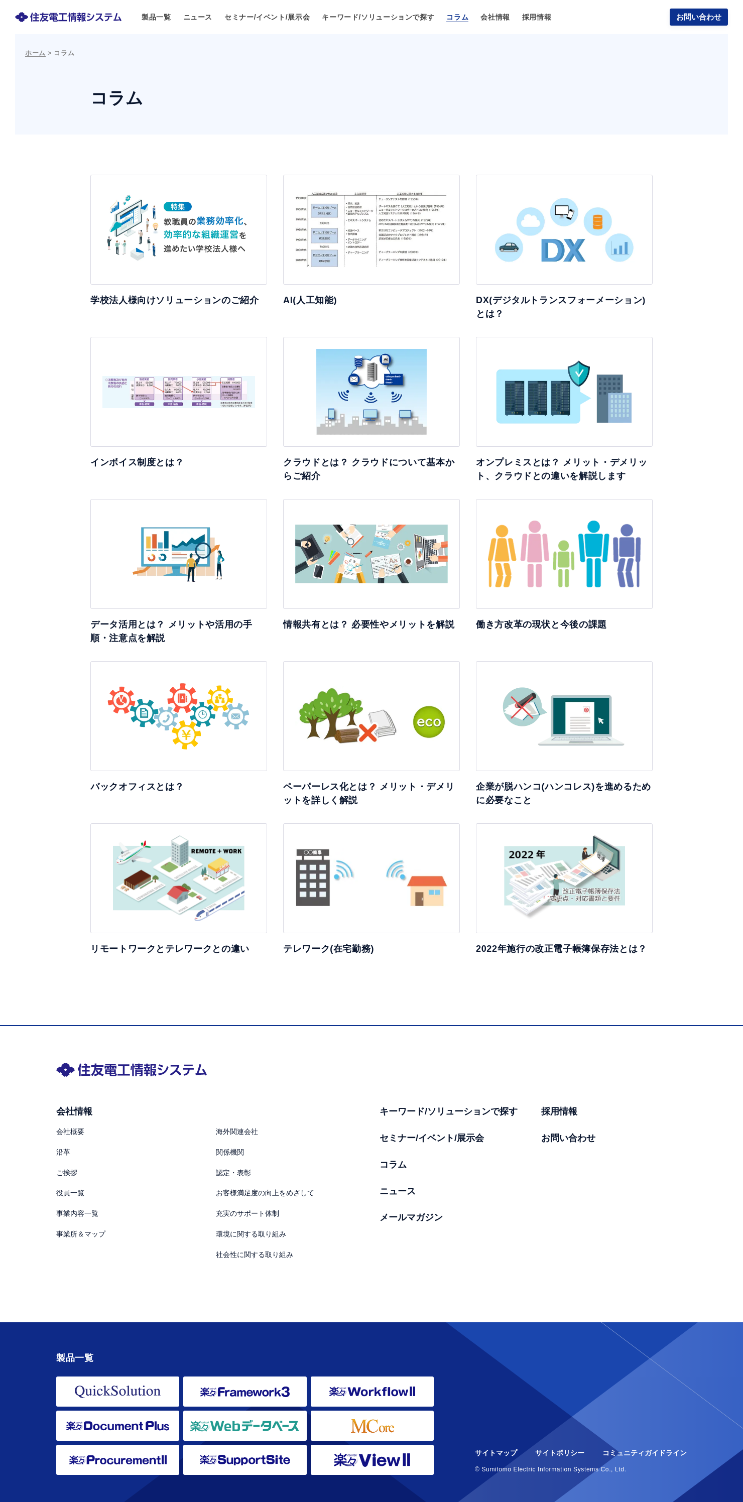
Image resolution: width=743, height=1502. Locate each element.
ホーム (35, 53)
